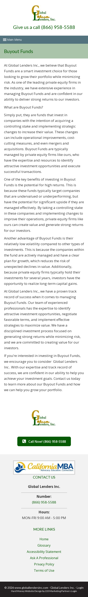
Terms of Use (44, 570)
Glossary (44, 545)
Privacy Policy (44, 564)
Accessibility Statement (44, 551)
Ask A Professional (44, 558)
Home (44, 539)
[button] (44, 441)
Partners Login (69, 591)
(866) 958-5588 (44, 502)
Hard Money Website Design (26, 591)
